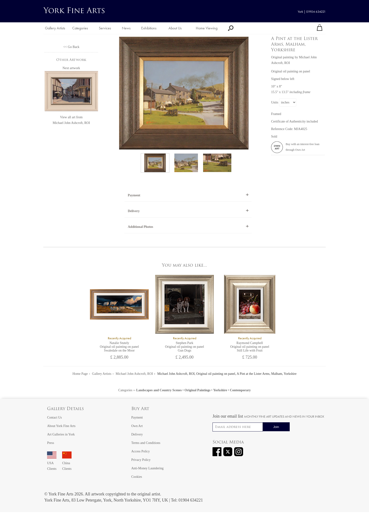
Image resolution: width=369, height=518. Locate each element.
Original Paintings (197, 390)
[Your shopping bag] (319, 28)
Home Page (80, 374)
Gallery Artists (55, 28)
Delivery (134, 211)
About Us (175, 28)
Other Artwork (71, 60)
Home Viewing (206, 28)
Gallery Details (65, 409)
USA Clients (51, 463)
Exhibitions (148, 28)
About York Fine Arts (61, 426)
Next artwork (71, 68)
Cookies (136, 476)
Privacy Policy (141, 460)
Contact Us (54, 417)
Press (50, 443)
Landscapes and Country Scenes (159, 390)
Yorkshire (220, 390)
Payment (134, 195)
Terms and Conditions (145, 443)
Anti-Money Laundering (147, 468)
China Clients (67, 463)
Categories (80, 28)
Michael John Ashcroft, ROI (71, 123)
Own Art (137, 426)
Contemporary (240, 390)
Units (274, 102)
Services (105, 28)
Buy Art (140, 409)
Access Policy (140, 451)
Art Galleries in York (61, 434)
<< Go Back (71, 47)
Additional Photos (140, 227)
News (126, 28)
